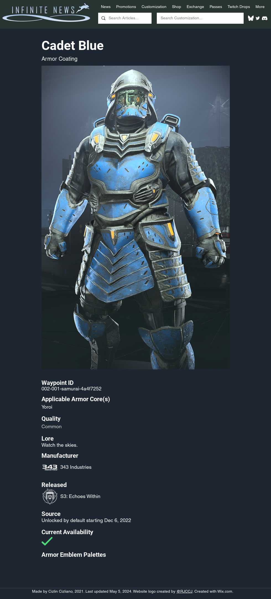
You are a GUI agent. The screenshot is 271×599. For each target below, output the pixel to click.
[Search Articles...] (124, 18)
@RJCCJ (184, 591)
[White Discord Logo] (264, 18)
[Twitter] (257, 18)
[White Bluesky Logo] (251, 18)
